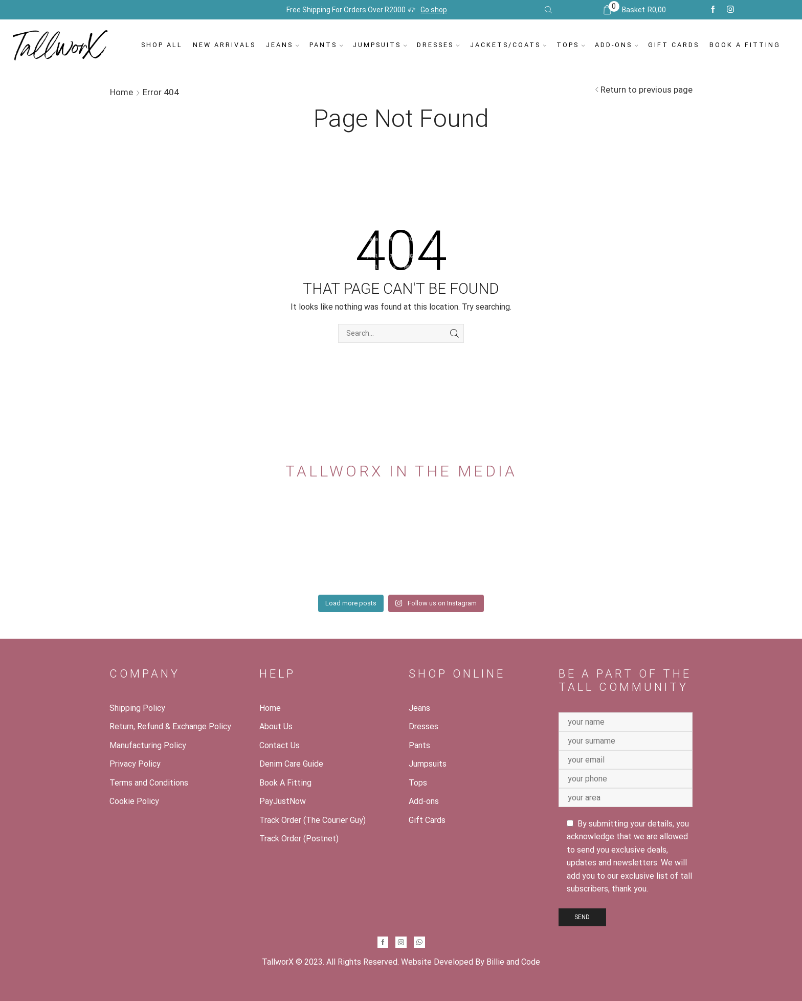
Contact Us (279, 745)
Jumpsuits (380, 45)
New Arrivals (224, 45)
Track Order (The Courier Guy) (312, 820)
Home (121, 92)
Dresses (438, 45)
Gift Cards (673, 45)
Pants (326, 45)
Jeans (282, 45)
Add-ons (616, 45)
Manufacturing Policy (147, 745)
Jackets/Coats (508, 45)
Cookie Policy (134, 801)
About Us (276, 726)
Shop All (162, 45)
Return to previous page (646, 89)
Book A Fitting (745, 45)
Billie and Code (513, 962)
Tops (570, 45)
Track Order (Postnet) (299, 838)
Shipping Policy (137, 708)
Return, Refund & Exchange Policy (170, 726)
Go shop (433, 10)
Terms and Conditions (148, 783)
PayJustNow (282, 801)
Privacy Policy (135, 764)
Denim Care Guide (291, 764)
